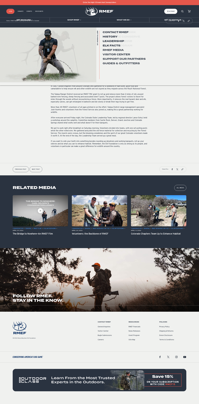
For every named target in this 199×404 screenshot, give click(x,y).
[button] (178, 27)
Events (29, 11)
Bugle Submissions (105, 342)
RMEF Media (14, 27)
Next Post (36, 176)
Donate (20, 11)
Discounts (39, 11)
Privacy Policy (164, 333)
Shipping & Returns (166, 337)
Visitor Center (103, 337)
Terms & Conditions (166, 346)
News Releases (134, 337)
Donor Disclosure (165, 342)
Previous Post (20, 176)
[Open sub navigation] (25, 20)
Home (8, 27)
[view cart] (189, 11)
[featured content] (99, 386)
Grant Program (134, 342)
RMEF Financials (134, 333)
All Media (180, 194)
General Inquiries (104, 333)
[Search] (182, 11)
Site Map (132, 346)
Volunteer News (57, 60)
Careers (101, 346)
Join (10, 11)
